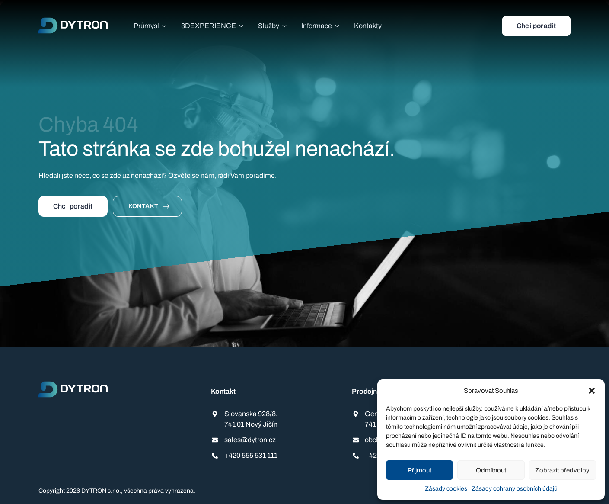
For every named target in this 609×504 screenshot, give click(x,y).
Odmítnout (491, 470)
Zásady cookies (446, 488)
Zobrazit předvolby (562, 470)
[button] (591, 390)
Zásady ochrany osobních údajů (515, 488)
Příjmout (419, 470)
